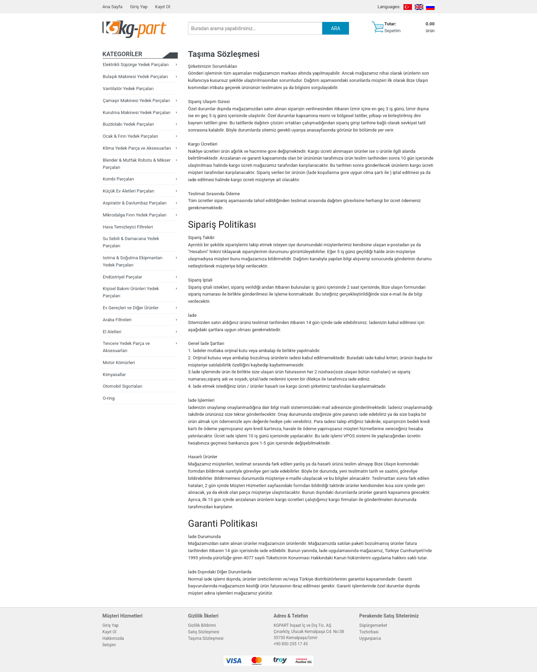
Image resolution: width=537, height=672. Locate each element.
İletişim (109, 645)
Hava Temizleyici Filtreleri (128, 226)
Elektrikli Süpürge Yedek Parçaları (136, 64)
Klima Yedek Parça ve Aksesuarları (137, 148)
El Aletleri (112, 331)
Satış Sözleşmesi (203, 632)
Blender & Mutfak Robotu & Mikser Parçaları (137, 164)
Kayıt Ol (162, 6)
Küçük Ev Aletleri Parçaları (128, 191)
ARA (335, 28)
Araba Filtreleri (117, 319)
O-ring (109, 398)
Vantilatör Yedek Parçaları (128, 88)
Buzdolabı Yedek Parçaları (128, 124)
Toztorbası (368, 632)
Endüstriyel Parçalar (122, 276)
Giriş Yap (138, 6)
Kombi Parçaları (118, 179)
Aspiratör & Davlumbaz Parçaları (134, 203)
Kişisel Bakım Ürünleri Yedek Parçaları (131, 292)
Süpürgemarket (373, 625)
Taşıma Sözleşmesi (206, 638)
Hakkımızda (113, 638)
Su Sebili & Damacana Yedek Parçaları (131, 242)
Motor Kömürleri (119, 362)
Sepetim (392, 30)
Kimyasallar (114, 374)
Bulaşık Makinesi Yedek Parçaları (135, 76)
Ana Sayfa (112, 6)
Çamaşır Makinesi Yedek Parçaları (136, 100)
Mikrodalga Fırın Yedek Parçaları (134, 214)
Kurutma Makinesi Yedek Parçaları (137, 112)
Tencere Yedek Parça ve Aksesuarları (126, 347)
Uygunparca (370, 638)
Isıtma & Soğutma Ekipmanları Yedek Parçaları (132, 261)
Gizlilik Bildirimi (202, 625)
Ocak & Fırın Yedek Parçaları (130, 136)
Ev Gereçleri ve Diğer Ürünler (131, 307)
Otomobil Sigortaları (122, 386)
